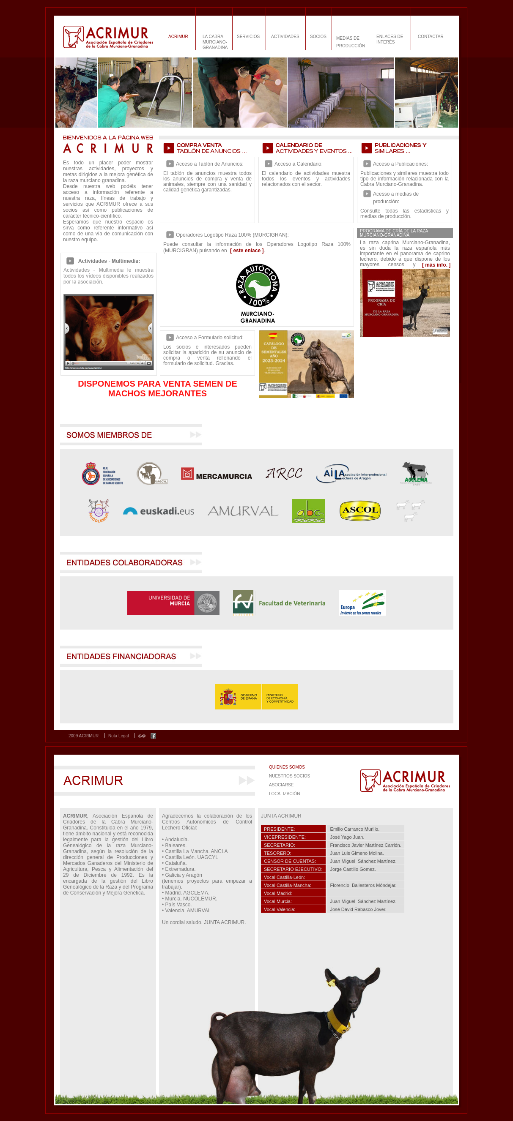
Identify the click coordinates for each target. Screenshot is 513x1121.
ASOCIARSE (281, 785)
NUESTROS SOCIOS (289, 776)
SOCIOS (318, 36)
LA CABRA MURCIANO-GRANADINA (215, 42)
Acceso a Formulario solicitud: (210, 338)
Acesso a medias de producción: (396, 198)
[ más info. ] (436, 265)
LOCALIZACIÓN (284, 793)
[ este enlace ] (246, 251)
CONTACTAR (431, 36)
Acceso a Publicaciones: (400, 164)
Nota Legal (118, 736)
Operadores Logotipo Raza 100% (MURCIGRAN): (232, 235)
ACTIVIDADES (285, 36)
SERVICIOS (248, 36)
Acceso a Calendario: (298, 164)
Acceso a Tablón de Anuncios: (210, 164)
